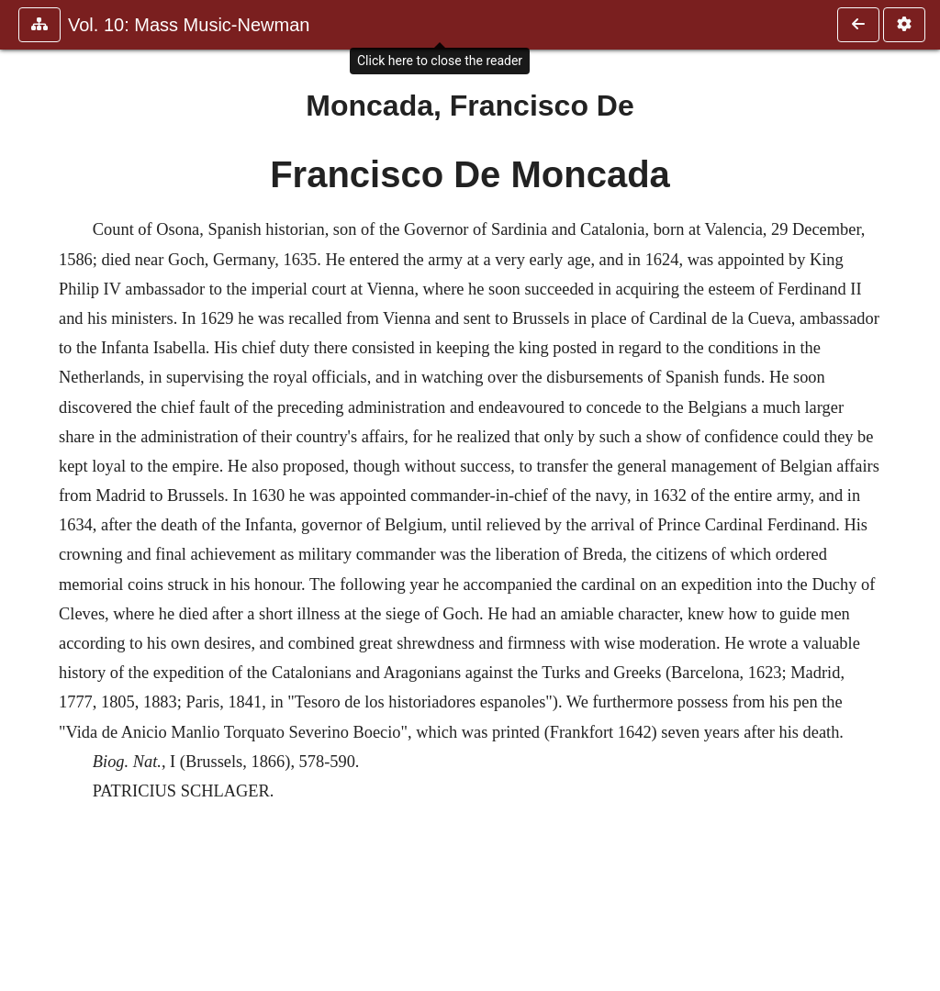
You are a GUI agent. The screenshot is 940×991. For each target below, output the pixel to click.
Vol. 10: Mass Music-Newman (188, 25)
